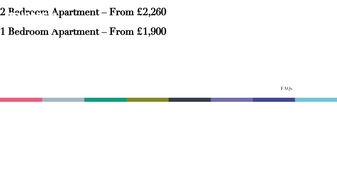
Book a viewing (302, 39)
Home (14, 39)
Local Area (197, 39)
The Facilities (139, 39)
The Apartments (67, 39)
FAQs (286, 89)
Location (245, 39)
